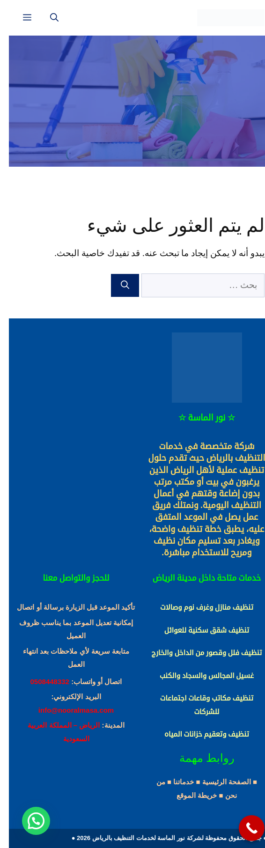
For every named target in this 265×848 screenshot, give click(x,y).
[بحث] (116, 285)
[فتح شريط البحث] (45, 18)
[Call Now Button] (243, 828)
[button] (27, 821)
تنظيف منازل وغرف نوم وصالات (197, 607)
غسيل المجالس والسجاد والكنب (198, 675)
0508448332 (41, 682)
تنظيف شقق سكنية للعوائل (197, 630)
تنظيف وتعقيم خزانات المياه (197, 734)
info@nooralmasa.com (67, 710)
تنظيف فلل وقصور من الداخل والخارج (198, 652)
